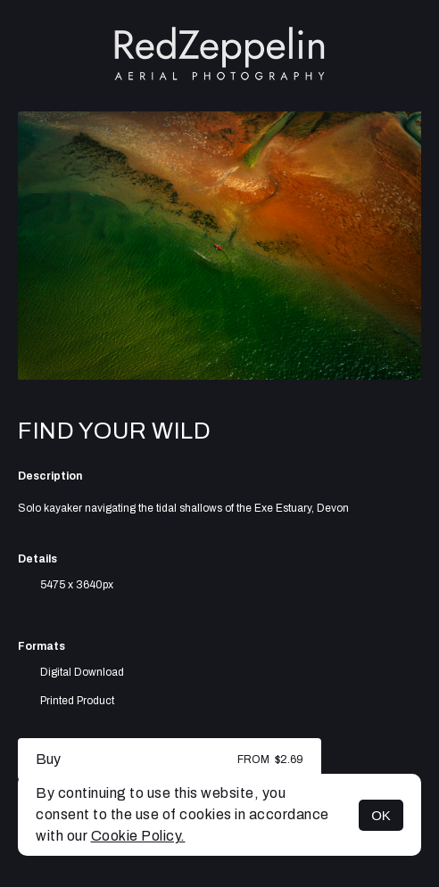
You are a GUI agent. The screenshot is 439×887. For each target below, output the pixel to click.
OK (381, 815)
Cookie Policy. (138, 835)
